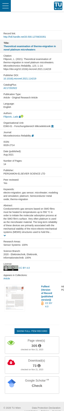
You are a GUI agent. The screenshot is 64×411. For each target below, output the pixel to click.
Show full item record (32, 331)
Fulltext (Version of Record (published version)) (47, 293)
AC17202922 (10, 88)
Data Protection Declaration (46, 408)
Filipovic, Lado (11, 116)
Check (37, 386)
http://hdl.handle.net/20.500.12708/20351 (25, 36)
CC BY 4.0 (17, 268)
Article (7, 278)
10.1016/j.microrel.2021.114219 (20, 78)
